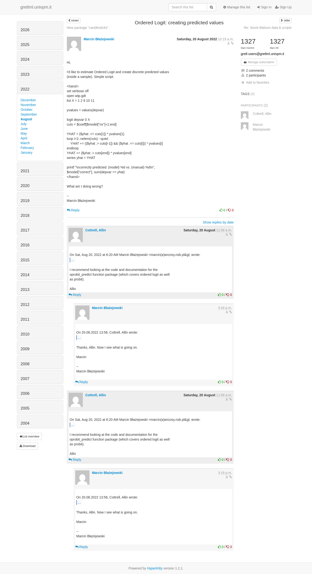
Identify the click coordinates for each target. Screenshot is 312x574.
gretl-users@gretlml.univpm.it (262, 54)
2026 (25, 30)
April (24, 138)
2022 (25, 89)
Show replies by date (218, 222)
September (29, 114)
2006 (25, 393)
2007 (25, 378)
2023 (25, 74)
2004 (25, 423)
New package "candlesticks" (88, 28)
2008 (25, 364)
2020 (25, 185)
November (28, 105)
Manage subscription (258, 62)
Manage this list (236, 7)
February (27, 148)
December (28, 100)
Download (28, 446)
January (27, 152)
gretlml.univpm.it (36, 7)
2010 (25, 334)
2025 (25, 44)
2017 (25, 230)
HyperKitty (155, 568)
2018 (25, 215)
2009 (25, 349)
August (26, 119)
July (24, 124)
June (24, 129)
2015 (25, 260)
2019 (25, 200)
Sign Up (283, 7)
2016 (25, 245)
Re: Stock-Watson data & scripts (268, 28)
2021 (25, 171)
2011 (25, 319)
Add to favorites (255, 82)
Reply (73, 210)
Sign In (264, 7)
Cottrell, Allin (95, 230)
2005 (25, 408)
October (27, 110)
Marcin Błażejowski (99, 39)
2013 (25, 289)
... (72, 260)
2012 (25, 304)
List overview (30, 436)
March (25, 143)
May (24, 133)
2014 (25, 275)
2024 (25, 59)
